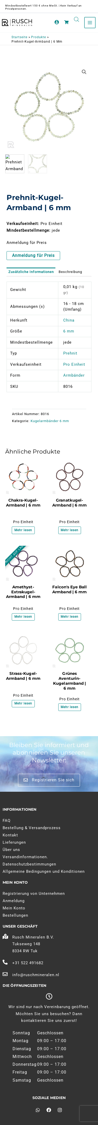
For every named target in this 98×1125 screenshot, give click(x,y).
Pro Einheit (74, 364)
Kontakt (10, 835)
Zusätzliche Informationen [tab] (31, 272)
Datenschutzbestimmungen (29, 864)
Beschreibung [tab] (70, 272)
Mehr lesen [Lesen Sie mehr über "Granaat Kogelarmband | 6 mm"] (69, 530)
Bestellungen (15, 915)
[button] (84, 72)
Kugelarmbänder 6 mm (50, 421)
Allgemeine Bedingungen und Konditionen (44, 871)
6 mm (68, 331)
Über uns (11, 849)
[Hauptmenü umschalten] (89, 22)
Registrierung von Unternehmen (34, 893)
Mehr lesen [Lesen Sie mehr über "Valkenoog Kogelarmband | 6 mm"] (69, 616)
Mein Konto (14, 908)
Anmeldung (14, 900)
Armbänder (74, 375)
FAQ (6, 820)
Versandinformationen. (25, 857)
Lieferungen (14, 842)
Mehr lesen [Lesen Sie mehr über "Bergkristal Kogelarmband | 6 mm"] (23, 703)
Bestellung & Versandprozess (32, 828)
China (68, 320)
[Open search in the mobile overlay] (76, 19)
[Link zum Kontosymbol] (56, 22)
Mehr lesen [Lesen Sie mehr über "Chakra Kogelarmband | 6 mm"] (23, 530)
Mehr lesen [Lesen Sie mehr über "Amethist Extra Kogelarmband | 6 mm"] (23, 616)
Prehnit (70, 353)
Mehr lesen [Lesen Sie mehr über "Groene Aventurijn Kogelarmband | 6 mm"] (69, 707)
